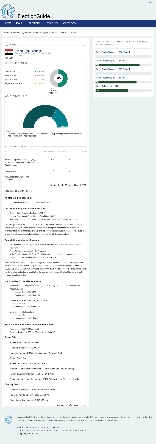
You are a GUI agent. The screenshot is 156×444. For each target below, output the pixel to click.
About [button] (19, 23)
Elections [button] (34, 23)
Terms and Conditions (51, 427)
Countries (52, 23)
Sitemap (20, 427)
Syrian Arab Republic (31, 32)
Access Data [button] (69, 23)
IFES (18, 431)
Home (8, 23)
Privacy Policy (32, 427)
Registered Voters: (14, 83)
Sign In (151, 3)
